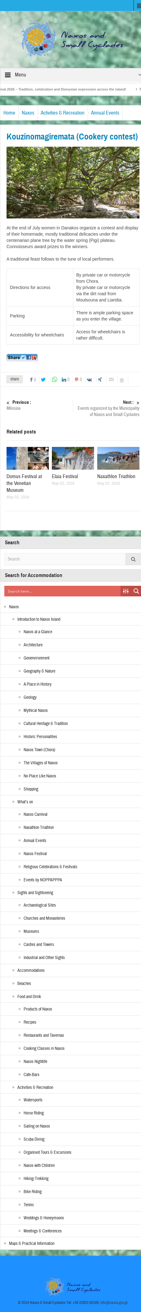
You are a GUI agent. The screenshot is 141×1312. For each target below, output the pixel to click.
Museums (31, 931)
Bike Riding (33, 1192)
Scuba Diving (34, 1139)
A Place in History (38, 684)
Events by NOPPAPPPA (43, 880)
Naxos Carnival (36, 814)
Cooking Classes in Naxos (44, 1048)
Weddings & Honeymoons (44, 1218)
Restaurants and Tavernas (44, 1035)
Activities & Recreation (62, 113)
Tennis (29, 1205)
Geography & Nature (39, 671)
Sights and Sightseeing (35, 893)
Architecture (33, 645)
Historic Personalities (40, 737)
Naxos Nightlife (35, 1062)
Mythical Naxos (36, 710)
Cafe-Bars (31, 1075)
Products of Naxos (38, 1009)
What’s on (25, 802)
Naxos (28, 113)
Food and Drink (29, 997)
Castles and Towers (39, 944)
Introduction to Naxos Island (38, 619)
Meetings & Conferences (43, 1231)
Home (9, 113)
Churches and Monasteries (44, 918)
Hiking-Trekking (36, 1179)
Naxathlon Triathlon (116, 476)
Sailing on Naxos (37, 1126)
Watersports (33, 1100)
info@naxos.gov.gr (114, 1302)
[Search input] (63, 591)
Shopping (31, 789)
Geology (30, 697)
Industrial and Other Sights (44, 958)
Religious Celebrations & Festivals (50, 867)
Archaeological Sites (40, 905)
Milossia (39, 405)
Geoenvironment (36, 658)
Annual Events (105, 113)
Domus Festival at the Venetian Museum (24, 483)
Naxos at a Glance (38, 632)
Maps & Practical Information (31, 1243)
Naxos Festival (35, 854)
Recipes (30, 1022)
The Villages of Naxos (41, 763)
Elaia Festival (65, 476)
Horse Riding (34, 1113)
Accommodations (31, 970)
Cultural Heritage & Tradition (46, 724)
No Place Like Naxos (40, 776)
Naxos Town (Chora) (39, 750)
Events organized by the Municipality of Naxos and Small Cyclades (107, 408)
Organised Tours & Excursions (47, 1152)
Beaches (24, 983)
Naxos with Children (39, 1165)
